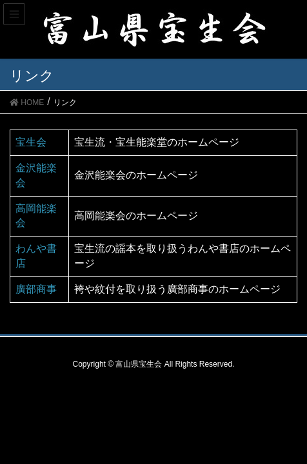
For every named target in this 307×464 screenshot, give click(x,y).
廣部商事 (36, 289)
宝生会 (30, 142)
